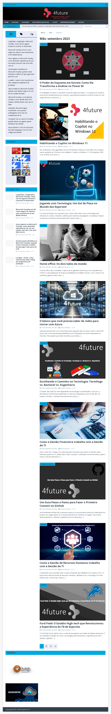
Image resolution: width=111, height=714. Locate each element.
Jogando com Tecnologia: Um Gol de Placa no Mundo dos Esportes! (68, 204)
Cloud (54, 22)
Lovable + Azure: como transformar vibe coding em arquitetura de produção (20, 82)
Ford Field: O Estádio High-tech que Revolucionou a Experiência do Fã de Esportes (71, 624)
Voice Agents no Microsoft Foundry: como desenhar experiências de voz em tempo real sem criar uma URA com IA (26, 228)
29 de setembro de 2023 (49, 89)
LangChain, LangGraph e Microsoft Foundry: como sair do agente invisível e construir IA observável (20, 43)
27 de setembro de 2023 (49, 267)
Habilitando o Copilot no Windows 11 (64, 142)
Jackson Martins (65, 327)
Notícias (15, 22)
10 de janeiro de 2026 (23, 266)
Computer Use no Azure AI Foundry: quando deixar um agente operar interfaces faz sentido (20, 121)
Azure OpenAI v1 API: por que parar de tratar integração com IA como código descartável (20, 129)
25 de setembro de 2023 (49, 327)
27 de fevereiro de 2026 (24, 234)
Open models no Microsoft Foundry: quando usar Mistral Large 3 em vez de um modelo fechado (21, 90)
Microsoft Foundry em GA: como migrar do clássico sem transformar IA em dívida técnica (20, 51)
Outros (81, 22)
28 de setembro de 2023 (49, 210)
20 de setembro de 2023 (49, 388)
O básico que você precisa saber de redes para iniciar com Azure (69, 322)
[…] (60, 97)
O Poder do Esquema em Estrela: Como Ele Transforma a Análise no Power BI (66, 83)
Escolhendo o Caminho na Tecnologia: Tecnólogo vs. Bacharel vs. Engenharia (71, 382)
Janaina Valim (64, 89)
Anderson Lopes (65, 210)
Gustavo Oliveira (65, 388)
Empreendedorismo (67, 22)
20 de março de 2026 (23, 217)
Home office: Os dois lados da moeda (63, 263)
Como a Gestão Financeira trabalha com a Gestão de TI (71, 443)
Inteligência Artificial (40, 22)
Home (6, 22)
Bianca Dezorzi (65, 267)
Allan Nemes (64, 146)
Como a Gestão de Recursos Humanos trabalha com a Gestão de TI (70, 564)
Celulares (25, 22)
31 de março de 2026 (23, 202)
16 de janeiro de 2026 (23, 251)
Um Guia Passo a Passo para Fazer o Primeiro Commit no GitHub (68, 503)
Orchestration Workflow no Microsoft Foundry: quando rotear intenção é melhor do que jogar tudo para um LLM (26, 245)
